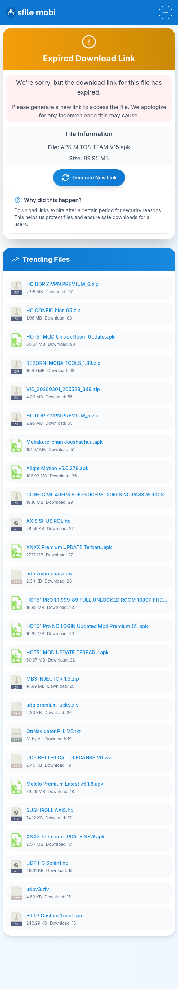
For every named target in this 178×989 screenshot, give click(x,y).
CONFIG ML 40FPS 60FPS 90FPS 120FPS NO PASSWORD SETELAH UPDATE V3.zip (97, 494)
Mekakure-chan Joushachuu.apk (64, 442)
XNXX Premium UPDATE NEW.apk (65, 836)
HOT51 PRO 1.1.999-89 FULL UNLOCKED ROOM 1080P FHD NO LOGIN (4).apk (97, 600)
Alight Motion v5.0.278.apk (57, 468)
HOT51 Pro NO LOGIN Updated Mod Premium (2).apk (87, 626)
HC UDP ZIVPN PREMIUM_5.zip (62, 416)
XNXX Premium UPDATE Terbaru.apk (69, 547)
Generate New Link (89, 177)
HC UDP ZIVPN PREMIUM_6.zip (62, 284)
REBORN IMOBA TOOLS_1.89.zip (63, 363)
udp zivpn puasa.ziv (49, 573)
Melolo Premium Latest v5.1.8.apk (64, 784)
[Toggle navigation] (165, 12)
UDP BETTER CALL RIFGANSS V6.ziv (68, 758)
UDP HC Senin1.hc (47, 863)
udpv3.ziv (37, 889)
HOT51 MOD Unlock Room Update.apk (70, 337)
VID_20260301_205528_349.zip (63, 389)
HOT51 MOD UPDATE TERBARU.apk (67, 652)
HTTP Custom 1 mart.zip (54, 915)
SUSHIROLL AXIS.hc (49, 810)
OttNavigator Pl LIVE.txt (53, 731)
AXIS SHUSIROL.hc (48, 521)
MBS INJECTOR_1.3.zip (52, 679)
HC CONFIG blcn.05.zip (53, 310)
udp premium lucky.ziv (52, 705)
